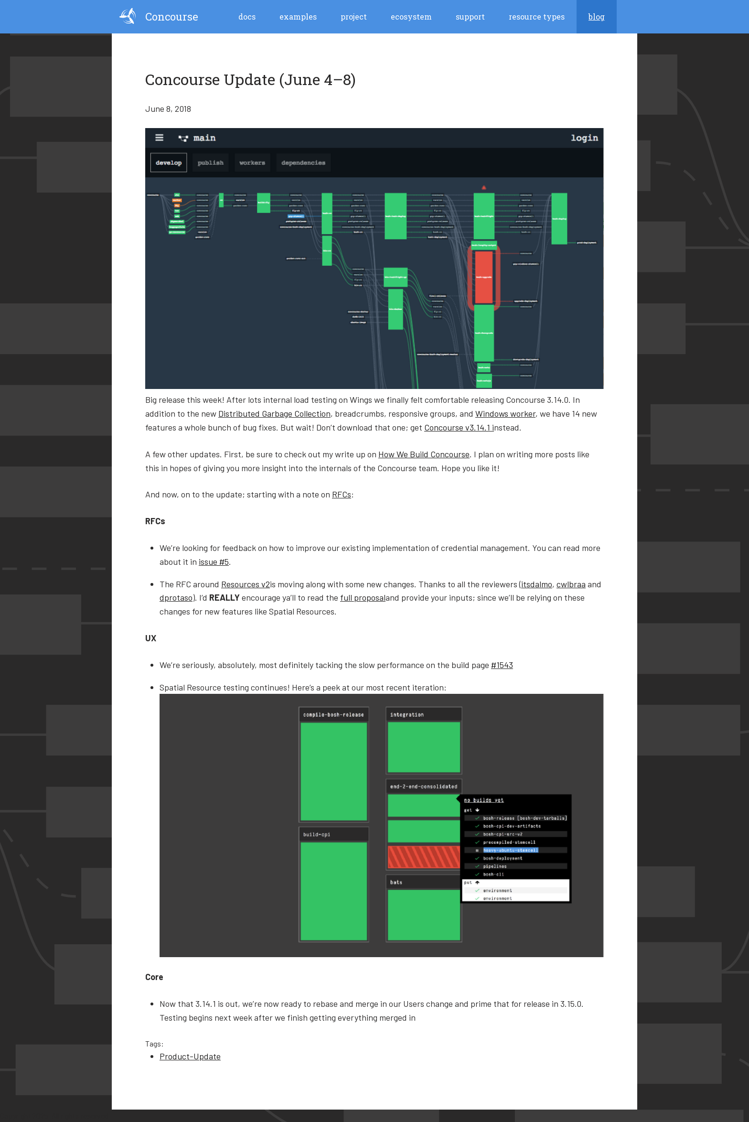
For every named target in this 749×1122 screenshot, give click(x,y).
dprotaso (176, 597)
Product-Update (190, 1056)
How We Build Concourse (424, 454)
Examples (298, 16)
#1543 (502, 664)
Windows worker (505, 413)
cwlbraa (571, 584)
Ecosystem (411, 16)
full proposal (362, 597)
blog (596, 16)
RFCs (341, 494)
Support (470, 16)
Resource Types (537, 16)
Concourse (159, 16)
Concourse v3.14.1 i (459, 427)
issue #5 (214, 561)
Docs (247, 16)
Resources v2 (245, 584)
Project (354, 16)
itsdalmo (536, 584)
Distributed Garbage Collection (274, 413)
